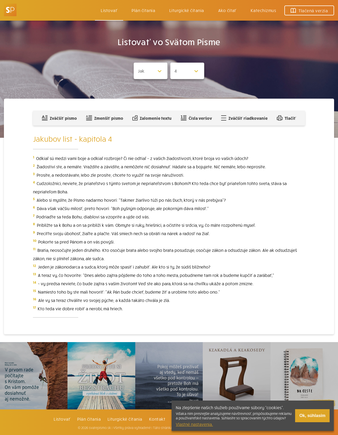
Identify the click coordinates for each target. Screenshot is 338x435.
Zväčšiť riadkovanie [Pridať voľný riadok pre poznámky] (244, 118)
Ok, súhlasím (312, 415)
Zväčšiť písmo (59, 118)
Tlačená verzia (309, 10)
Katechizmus (263, 10)
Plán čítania (89, 418)
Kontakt (157, 418)
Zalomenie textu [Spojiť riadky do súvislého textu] (151, 118)
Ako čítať (227, 10)
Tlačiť (286, 118)
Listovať (109, 10)
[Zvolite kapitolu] (187, 71)
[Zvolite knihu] (151, 71)
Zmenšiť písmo (104, 118)
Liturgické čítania (186, 10)
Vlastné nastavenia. (194, 424)
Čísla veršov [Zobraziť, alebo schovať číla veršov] (196, 118)
